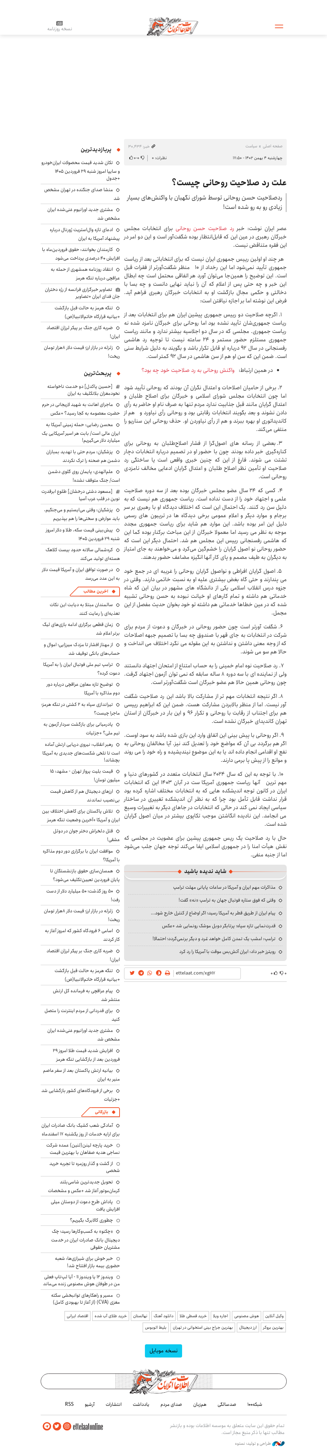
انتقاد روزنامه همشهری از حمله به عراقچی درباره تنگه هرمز (85, 274)
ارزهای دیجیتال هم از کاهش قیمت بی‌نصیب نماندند (85, 796)
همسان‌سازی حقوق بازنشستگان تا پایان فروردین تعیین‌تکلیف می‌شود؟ (85, 875)
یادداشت (141, 1404)
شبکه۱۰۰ (254, 1404)
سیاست (251, 146)
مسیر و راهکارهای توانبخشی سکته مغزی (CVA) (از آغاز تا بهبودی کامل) (85, 1298)
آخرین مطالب (95, 591)
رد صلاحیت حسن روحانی (206, 228)
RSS (69, 1404)
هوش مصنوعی (246, 1316)
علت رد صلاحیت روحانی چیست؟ (229, 182)
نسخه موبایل (163, 1350)
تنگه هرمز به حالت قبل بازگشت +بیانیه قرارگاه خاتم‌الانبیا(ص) (87, 312)
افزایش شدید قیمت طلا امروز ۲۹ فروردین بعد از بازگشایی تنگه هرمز (86, 1055)
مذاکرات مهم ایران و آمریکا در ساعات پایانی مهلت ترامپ (224, 887)
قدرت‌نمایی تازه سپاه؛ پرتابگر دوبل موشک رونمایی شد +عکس (219, 926)
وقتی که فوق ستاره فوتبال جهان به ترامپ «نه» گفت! (227, 900)
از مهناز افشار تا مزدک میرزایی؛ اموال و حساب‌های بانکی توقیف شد (82, 649)
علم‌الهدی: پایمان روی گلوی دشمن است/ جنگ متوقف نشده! (84, 476)
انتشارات (114, 1404)
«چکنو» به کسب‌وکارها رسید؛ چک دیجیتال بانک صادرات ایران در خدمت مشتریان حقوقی (85, 1239)
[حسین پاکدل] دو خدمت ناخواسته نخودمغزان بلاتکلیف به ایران (83, 390)
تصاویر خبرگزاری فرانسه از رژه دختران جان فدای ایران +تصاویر (82, 293)
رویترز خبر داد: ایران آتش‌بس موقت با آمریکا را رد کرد (227, 951)
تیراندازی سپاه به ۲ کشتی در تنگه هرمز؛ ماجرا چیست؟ (80, 709)
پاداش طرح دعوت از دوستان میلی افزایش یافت (85, 1205)
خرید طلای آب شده (111, 1316)
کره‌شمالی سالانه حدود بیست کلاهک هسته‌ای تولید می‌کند (83, 554)
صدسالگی (227, 1404)
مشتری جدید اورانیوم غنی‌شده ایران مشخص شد (83, 1035)
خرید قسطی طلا (193, 1316)
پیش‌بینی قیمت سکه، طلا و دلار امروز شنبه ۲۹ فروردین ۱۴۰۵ (83, 534)
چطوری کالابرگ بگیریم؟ (91, 1220)
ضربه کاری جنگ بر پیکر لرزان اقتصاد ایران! (83, 332)
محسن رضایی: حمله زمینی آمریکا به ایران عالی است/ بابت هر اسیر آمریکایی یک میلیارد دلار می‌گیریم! (81, 432)
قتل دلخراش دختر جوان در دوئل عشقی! (86, 835)
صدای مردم (171, 1404)
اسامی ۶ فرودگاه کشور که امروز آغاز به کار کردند (82, 935)
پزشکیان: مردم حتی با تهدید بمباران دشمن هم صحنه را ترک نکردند (83, 456)
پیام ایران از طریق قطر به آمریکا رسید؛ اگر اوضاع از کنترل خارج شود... (213, 913)
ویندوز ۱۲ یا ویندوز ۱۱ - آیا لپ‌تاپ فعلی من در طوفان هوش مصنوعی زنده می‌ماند (81, 1280)
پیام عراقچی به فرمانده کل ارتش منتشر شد (86, 995)
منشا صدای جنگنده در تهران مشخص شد (82, 194)
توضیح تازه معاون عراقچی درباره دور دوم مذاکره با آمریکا (83, 688)
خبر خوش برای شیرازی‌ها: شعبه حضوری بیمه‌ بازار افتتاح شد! (87, 1262)
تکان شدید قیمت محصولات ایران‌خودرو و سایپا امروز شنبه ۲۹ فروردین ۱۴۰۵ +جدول (80, 170)
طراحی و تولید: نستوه (260, 1444)
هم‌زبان (199, 1404)
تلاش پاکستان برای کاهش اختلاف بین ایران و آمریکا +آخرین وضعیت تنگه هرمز (81, 815)
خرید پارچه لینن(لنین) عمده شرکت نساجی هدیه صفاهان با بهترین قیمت (83, 1148)
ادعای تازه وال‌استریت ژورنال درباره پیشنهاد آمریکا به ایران (85, 234)
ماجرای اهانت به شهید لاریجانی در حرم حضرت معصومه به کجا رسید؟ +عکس (81, 409)
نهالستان (140, 1316)
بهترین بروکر (273, 1327)
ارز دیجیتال (248, 1327)
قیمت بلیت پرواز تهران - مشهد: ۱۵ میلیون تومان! (85, 775)
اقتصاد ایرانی (77, 1316)
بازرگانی (101, 1112)
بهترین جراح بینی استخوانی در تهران (203, 1327)
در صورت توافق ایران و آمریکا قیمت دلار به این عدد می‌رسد (81, 574)
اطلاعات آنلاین (172, 26)
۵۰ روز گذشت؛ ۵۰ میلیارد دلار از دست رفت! (83, 895)
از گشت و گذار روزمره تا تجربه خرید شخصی (84, 1167)
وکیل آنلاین (274, 1316)
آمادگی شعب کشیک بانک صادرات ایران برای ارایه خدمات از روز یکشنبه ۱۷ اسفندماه (80, 1130)
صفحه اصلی (273, 146)
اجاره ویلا (220, 1316)
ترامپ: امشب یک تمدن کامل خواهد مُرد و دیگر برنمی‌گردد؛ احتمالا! (214, 939)
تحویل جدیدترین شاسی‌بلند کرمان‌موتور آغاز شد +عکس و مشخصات (84, 1186)
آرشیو (90, 1404)
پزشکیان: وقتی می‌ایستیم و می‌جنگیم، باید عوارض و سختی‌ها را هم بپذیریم (82, 514)
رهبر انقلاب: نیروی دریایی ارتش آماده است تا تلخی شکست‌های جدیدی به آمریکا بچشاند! (81, 752)
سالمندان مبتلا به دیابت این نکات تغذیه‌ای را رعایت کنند (85, 609)
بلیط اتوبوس (155, 1327)
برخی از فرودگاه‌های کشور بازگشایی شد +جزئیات (80, 1095)
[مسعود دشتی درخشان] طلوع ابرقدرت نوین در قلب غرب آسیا (80, 495)
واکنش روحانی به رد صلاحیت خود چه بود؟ (188, 370)
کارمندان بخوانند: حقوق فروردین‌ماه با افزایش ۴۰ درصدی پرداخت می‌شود (81, 254)
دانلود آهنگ (163, 1316)
